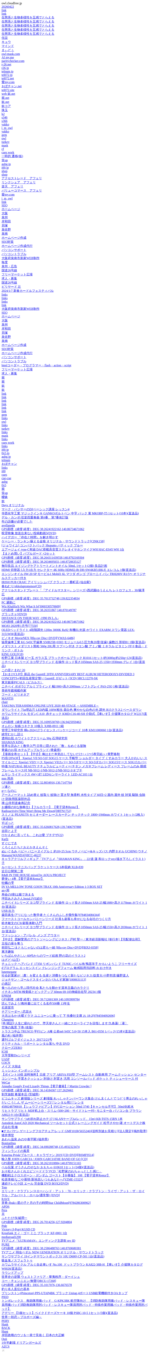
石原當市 (8, 1007)
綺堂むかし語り (12, 734)
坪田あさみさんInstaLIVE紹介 (22, 898)
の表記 (6, 983)
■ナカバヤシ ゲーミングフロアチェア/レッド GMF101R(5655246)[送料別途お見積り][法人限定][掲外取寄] (74, 1131)
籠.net (5, 97)
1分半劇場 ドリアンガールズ (21, 1342)
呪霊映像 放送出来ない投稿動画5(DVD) (29, 533)
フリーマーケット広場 (17, 274)
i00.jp (5, 167)
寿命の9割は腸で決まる (18, 894)
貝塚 (5, 225)
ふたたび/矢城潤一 (14, 1218)
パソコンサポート (14, 250)
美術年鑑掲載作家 (14, 690)
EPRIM (6, 995)
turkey (6, 142)
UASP (6, 1059)
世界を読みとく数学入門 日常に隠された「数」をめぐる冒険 (44, 746)
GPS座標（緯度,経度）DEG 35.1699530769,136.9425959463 (41, 722)
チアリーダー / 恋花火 (17, 1011)
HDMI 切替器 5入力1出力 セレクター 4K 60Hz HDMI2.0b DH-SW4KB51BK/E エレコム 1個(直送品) (69, 570)
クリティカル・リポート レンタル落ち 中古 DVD (36, 1043)
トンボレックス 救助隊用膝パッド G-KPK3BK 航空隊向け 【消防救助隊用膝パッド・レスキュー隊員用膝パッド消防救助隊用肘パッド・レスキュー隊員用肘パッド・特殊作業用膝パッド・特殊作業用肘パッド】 (74, 1304)
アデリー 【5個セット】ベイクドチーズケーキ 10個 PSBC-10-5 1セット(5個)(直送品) (60, 1313)
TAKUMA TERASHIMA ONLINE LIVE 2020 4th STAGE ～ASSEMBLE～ (50, 705)
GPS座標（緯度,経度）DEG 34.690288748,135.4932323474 (41, 1146)
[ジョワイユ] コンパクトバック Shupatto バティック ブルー (42, 545)
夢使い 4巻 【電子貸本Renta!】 (23, 878)
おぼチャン (9, 463)
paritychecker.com (13, 61)
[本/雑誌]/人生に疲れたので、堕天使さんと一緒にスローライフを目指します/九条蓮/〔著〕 (65, 1023)
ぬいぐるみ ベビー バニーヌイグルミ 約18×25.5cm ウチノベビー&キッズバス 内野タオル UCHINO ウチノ (74, 851)
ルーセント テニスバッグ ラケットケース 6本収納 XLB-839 (42, 867)
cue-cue (6, 478)
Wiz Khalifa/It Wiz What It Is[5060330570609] (31, 606)
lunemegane (9, 971)
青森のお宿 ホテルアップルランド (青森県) (31, 750)
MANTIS (7, 698)
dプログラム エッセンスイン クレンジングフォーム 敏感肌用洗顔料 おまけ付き (57, 968)
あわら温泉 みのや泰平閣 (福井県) (25, 1139)
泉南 (5, 233)
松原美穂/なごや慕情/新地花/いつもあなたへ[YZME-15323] (42, 1179)
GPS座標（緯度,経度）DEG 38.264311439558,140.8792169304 (43, 557)
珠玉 (5, 110)
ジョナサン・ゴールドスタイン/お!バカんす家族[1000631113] (44, 979)
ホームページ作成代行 (17, 245)
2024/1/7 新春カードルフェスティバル (28, 290)
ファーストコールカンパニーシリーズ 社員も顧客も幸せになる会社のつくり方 (56, 919)
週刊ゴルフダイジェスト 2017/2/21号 (27, 1039)
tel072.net (8, 78)
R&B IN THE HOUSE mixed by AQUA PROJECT (34, 875)
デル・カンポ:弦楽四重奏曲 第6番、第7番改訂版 (35, 517)
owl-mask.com (11, 54)
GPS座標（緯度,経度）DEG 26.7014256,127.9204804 (37, 1222)
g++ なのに (9, 790)
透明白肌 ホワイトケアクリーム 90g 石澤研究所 (35, 738)
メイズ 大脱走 (11, 1066)
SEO (4, 205)
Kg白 (5, 839)
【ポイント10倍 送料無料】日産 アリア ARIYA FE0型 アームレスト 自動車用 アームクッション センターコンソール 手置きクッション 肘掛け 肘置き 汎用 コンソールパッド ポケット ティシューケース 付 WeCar (74, 1078)
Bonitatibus (9, 1143)
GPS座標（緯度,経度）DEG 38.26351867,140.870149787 (39, 610)
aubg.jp (6, 164)
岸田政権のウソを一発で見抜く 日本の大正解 (33, 1335)
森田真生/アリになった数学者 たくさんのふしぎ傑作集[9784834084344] (51, 915)
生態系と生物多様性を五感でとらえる (28, 17)
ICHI (5, 1051)
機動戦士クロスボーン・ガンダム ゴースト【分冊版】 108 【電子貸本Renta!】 (56, 1175)
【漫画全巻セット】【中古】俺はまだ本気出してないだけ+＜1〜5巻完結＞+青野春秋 (61, 754)
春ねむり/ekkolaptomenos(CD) (22, 586)
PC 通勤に (9, 602)
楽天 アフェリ (12, 186)
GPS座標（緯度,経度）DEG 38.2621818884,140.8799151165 (41, 1163)
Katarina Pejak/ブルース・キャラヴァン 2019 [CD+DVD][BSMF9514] (48, 1155)
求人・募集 (9, 278)
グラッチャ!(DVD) (14, 614)
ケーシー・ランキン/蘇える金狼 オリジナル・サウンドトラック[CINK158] (53, 541)
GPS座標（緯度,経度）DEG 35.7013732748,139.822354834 (41, 598)
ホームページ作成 (14, 237)
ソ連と (6, 786)
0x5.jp (5, 453)
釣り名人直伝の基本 (15, 1289)
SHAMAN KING (12, 742)
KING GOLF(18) (12, 654)
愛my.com (8, 82)
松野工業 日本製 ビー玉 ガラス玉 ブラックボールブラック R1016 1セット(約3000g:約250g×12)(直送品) (72, 658)
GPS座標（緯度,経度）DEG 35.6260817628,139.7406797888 (41, 827)
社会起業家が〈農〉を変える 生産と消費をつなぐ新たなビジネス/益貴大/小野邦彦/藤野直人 (65, 975)
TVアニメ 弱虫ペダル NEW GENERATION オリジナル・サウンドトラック (53, 1252)
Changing (8, 1019)
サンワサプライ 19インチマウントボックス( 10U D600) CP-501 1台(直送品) (53, 1256)
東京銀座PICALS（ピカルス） (22, 682)
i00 (3, 471)
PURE (6, 1244)
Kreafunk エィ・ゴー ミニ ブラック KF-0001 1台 (34, 1233)
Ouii (4, 1339)
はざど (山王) (11, 959)
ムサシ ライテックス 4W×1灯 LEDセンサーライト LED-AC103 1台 (47, 774)
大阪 (5, 213)
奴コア (6, 106)
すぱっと (8, 822)
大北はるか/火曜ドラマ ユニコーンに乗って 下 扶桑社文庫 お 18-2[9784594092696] (58, 1015)
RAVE (6, 1199)
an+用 (5, 890)
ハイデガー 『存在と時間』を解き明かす (30, 537)
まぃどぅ (8, 50)
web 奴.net (8, 93)
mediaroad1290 (11, 1237)
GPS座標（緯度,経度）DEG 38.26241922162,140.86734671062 (43, 529)
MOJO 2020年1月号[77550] (20, 625)
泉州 (5, 217)
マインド (8, 46)
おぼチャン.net (12, 86)
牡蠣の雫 (8, 882)
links (5, 294)
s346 (4, 117)
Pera (4, 1210)
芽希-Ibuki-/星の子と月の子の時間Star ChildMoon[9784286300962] (46, 1202)
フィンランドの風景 (15, 1151)
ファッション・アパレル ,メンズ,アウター (31, 935)
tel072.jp (7, 75)
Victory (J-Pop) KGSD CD (18, 1229)
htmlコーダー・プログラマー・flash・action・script (36, 365)
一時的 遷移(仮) (12, 156)
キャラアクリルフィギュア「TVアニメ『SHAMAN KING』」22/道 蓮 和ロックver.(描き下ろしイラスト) (73, 859)
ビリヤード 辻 (11, 286)
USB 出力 (8, 910)
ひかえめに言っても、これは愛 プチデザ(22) (32, 835)
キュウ (6, 42)
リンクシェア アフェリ (19, 182)
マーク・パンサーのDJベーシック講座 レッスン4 (35, 509)
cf (3, 149)
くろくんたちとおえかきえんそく (25, 847)
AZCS (6, 1346)
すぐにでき (9, 843)
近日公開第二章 (12, 871)
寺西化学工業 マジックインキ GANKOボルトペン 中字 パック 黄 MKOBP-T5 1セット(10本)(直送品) (70, 513)
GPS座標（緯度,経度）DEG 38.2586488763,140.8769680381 (41, 1248)
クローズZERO (12, 1047)
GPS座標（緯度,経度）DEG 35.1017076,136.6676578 (37, 1285)
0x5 (4, 485)
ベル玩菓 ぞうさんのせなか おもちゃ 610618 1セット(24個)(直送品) (48, 1167)
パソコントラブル (14, 254)
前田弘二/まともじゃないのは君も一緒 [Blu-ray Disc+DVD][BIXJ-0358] (50, 947)
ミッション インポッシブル (21, 1070)
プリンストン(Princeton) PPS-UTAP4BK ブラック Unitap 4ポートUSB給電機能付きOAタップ (64, 1293)
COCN (6, 1062)
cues (4, 474)
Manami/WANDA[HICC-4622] (21, 855)
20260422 (8, 6)
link (4, 10)
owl (4, 138)
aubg (5, 481)
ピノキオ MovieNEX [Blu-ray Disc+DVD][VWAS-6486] (38, 638)
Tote (4, 1187)
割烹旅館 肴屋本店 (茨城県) (20, 1094)
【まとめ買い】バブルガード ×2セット (28, 553)
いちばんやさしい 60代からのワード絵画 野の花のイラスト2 (43, 955)
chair (5, 702)
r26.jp (5, 68)
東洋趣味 (8, 951)
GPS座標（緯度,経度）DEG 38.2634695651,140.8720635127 (41, 561)
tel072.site (8, 90)
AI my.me (8, 57)
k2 (3, 114)
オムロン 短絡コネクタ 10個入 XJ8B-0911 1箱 (33, 726)
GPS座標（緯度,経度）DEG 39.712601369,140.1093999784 (41, 999)
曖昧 (5, 497)
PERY (5, 1321)
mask (5, 145)
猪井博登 (8, 1135)
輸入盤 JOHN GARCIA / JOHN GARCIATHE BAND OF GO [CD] (44, 1159)
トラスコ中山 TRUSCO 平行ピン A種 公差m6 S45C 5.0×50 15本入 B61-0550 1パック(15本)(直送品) (68, 1031)
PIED (5, 1297)
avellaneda (8, 525)
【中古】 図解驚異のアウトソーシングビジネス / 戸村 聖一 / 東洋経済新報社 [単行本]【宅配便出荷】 (71, 939)
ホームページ (11, 209)
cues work (8, 152)
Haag (5, 1331)
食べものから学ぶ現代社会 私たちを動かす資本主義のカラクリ (45, 987)
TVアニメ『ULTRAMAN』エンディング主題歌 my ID (38, 1240)
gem (4, 135)
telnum (6, 460)
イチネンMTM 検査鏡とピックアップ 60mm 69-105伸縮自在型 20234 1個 (51, 991)
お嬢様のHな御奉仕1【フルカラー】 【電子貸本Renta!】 (41, 807)
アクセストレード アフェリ (22, 178)
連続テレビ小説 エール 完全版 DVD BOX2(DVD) (35, 1183)
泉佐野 (6, 229)
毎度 (5, 262)
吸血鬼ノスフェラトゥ (17, 1260)
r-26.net (6, 64)
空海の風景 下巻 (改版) (17, 1027)
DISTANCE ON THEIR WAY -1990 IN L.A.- (30, 618)
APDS (6, 1206)
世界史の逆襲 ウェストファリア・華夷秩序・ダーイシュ (41, 1276)
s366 (4, 121)
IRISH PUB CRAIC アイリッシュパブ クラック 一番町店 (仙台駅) (46, 582)
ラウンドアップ (12, 1272)
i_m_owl (7, 128)
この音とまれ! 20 (13, 670)
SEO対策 (8, 241)
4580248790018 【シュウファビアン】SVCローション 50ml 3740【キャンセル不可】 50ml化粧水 (68, 1106)
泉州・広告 (9, 266)
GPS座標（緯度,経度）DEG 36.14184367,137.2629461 (37, 1090)
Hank (5, 1324)
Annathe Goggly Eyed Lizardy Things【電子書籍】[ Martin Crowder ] (46, 1086)
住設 (5, 37)
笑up (5, 160)
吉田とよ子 (9, 831)
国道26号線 (9, 270)
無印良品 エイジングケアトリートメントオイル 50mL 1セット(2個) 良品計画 (54, 565)
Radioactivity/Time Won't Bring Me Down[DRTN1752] (36, 811)
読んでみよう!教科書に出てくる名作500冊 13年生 (36, 1003)
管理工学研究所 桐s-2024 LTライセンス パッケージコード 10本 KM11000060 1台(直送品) (62, 730)
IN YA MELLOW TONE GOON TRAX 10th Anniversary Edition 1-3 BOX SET (52, 886)
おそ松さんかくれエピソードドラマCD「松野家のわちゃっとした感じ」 (52, 1171)
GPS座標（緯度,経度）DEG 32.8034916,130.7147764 (37, 782)
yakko (5, 124)
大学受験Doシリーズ (16, 1055)
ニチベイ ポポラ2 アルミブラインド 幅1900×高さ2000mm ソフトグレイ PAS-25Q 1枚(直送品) (65, 686)
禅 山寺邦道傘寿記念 (16, 803)
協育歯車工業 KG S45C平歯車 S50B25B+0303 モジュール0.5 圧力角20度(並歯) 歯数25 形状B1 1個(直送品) (74, 642)
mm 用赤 (7, 778)
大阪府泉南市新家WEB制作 (21, 258)
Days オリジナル (13, 505)
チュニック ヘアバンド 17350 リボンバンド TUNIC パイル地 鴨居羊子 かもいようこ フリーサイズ (69, 963)
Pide (4, 1226)
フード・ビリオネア (15, 694)
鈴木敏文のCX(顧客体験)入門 (22, 923)
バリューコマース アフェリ (22, 190)
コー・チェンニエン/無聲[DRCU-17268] (29, 1281)
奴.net (5, 102)
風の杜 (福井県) (12, 1035)
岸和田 (6, 221)
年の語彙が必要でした (17, 521)
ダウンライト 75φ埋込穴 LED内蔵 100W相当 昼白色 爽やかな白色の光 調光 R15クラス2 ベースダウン (72, 709)
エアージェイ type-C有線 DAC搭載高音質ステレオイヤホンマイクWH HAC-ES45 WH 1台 (63, 549)
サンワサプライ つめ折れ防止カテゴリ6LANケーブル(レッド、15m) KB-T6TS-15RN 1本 (62, 1118)
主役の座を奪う (12, 943)
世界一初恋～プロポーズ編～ (22, 1317)
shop (4, 171)
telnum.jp (7, 71)
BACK (6, 1328)
